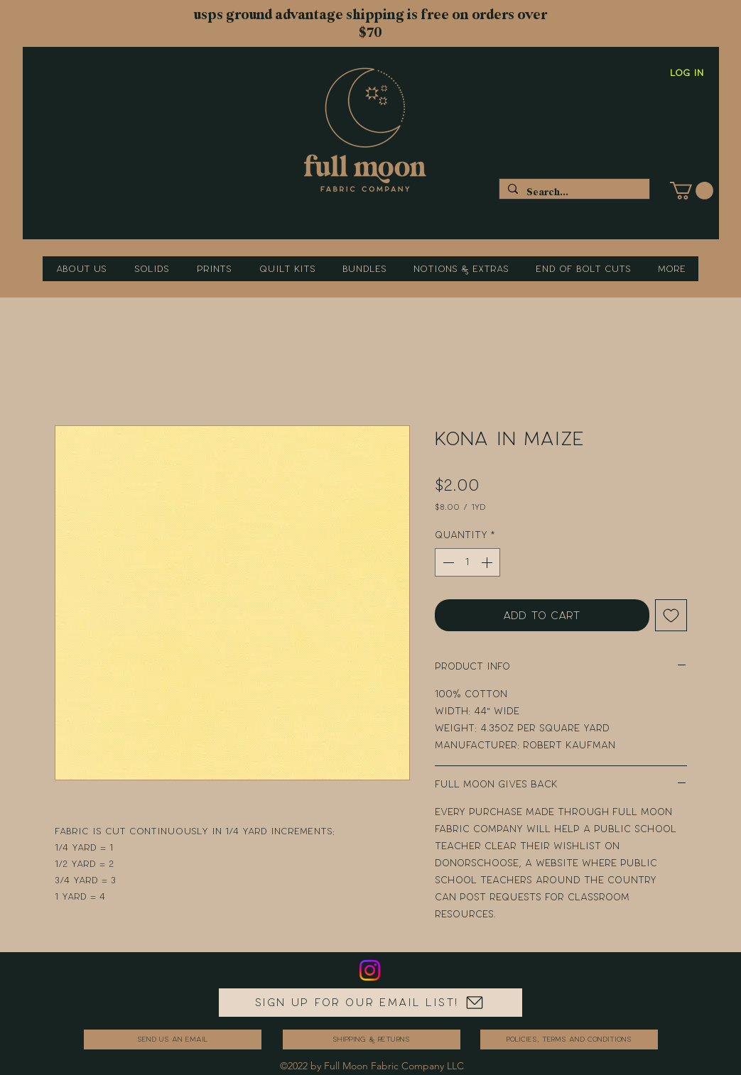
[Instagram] (370, 970)
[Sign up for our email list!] (370, 1002)
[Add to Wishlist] (671, 615)
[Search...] (573, 192)
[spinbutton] (467, 562)
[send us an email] (172, 1039)
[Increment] (488, 562)
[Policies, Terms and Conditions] (569, 1039)
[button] (691, 191)
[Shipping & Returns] (371, 1039)
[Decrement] (447, 562)
